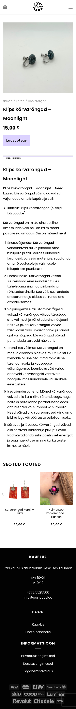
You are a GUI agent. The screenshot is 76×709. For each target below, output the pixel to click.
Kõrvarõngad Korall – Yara (19, 511)
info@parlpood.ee (38, 597)
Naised (7, 101)
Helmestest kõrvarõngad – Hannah (56, 513)
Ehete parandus (38, 632)
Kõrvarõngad (37, 101)
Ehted (20, 101)
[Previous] (3, 502)
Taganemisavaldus (38, 671)
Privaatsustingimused (38, 656)
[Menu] (70, 7)
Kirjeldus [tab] (13, 158)
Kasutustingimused (38, 663)
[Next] (73, 502)
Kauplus (38, 624)
